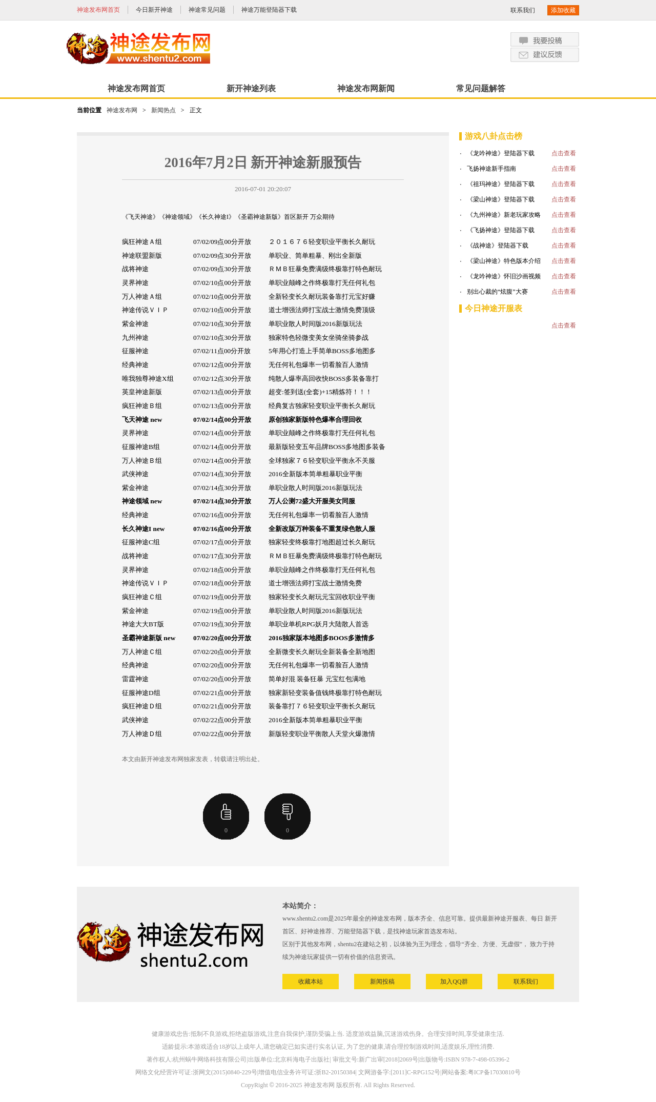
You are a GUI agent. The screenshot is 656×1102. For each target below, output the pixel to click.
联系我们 (522, 10)
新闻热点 (163, 110)
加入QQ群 (453, 981)
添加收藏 (563, 10)
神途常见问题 (207, 9)
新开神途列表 (251, 88)
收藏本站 (310, 981)
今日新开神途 (154, 9)
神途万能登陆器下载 (269, 9)
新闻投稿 (382, 981)
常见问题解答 (480, 88)
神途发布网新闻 (366, 88)
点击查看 (563, 153)
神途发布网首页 (98, 9)
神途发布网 (122, 110)
